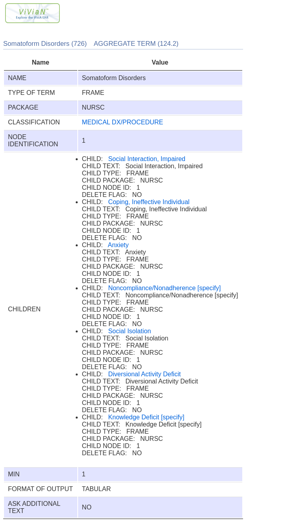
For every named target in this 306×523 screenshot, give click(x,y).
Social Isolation (129, 331)
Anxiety (118, 245)
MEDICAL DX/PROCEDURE (122, 122)
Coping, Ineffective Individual (148, 202)
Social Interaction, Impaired (146, 158)
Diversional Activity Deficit (144, 374)
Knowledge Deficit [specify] (146, 417)
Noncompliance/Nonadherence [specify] (164, 288)
